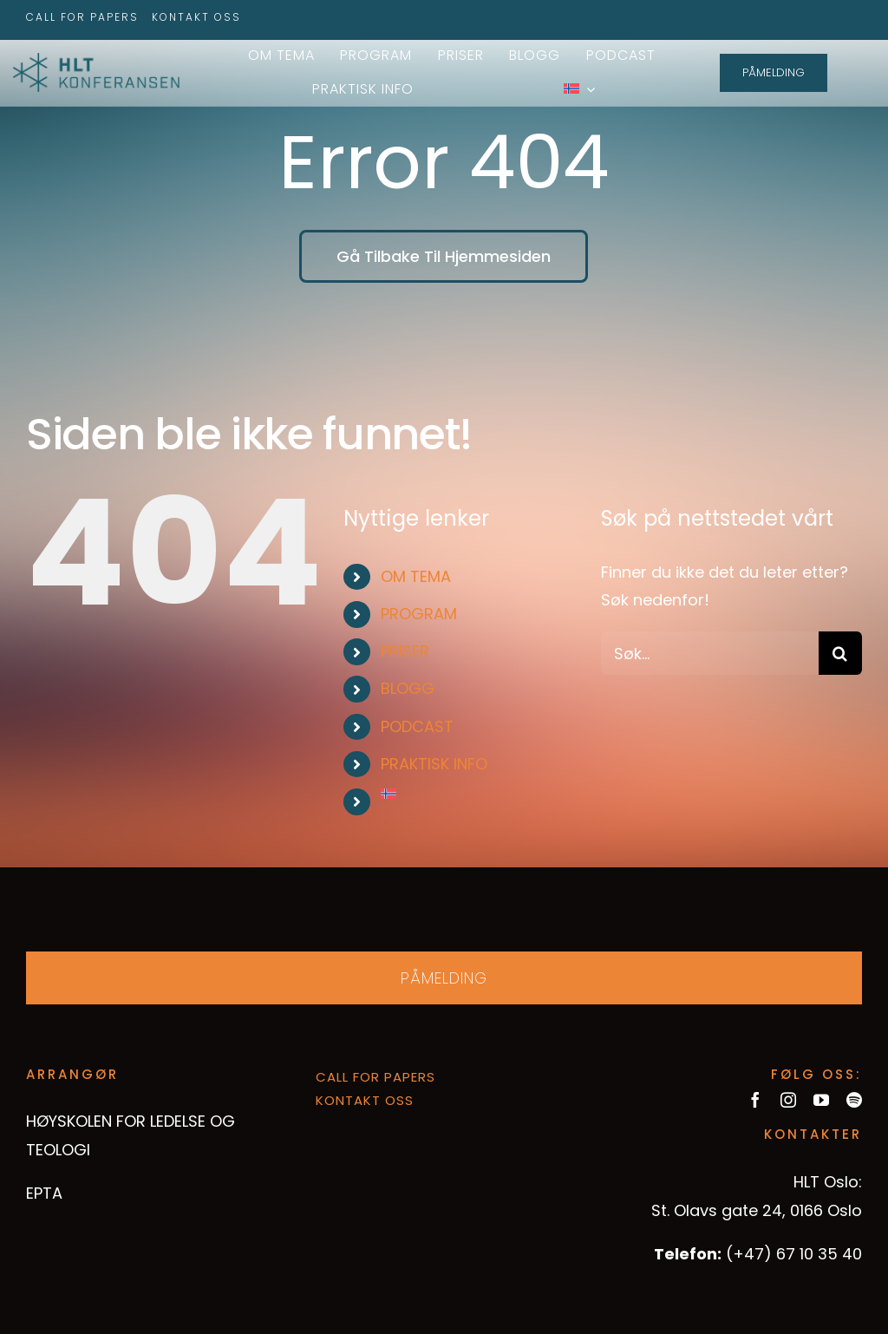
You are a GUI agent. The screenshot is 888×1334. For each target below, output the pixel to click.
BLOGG (407, 688)
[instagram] (788, 1100)
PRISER (405, 651)
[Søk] (840, 653)
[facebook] (755, 1100)
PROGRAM (419, 613)
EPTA (44, 1193)
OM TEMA (416, 576)
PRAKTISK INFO (434, 764)
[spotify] (854, 1100)
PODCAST (417, 726)
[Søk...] (710, 653)
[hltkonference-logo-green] (96, 60)
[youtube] (821, 1100)
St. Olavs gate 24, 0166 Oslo (756, 1210)
